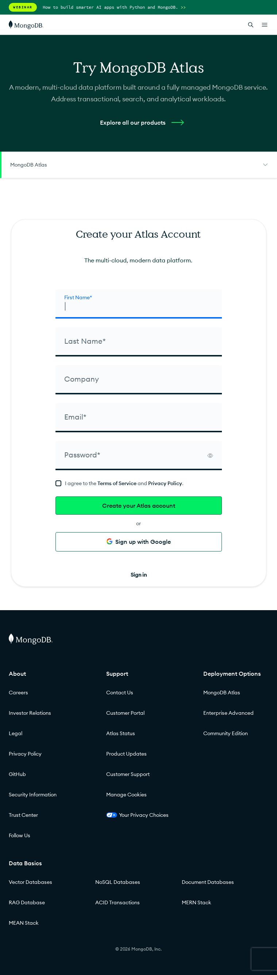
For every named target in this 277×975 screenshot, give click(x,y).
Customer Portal (125, 713)
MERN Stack (196, 902)
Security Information (33, 794)
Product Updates (126, 753)
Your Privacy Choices (137, 815)
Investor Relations (30, 713)
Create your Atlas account (138, 505)
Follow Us (19, 835)
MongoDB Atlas (221, 692)
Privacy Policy (165, 483)
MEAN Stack (24, 923)
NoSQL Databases (117, 882)
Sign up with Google (139, 541)
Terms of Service (116, 483)
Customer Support (128, 774)
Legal (15, 733)
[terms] (138, 483)
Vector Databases (30, 882)
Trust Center (23, 815)
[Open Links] (264, 25)
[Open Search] (251, 24)
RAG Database (27, 902)
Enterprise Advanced (228, 713)
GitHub (17, 774)
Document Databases (208, 882)
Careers (18, 692)
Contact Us (119, 692)
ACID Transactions (117, 902)
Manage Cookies (126, 794)
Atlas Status (120, 733)
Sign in (139, 575)
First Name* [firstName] (78, 297)
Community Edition (225, 733)
